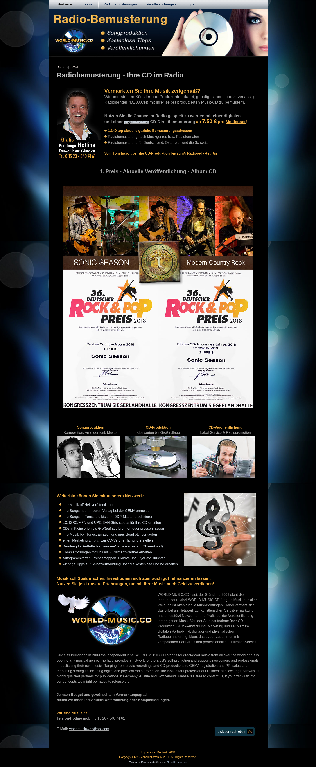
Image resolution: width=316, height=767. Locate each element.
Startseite (64, 4)
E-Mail (74, 67)
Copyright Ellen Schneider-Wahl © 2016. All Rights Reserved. (158, 757)
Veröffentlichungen (161, 4)
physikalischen (136, 122)
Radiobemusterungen (120, 4)
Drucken (62, 67)
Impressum (148, 752)
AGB (172, 752)
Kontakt (87, 4)
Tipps (190, 4)
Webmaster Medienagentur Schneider (147, 762)
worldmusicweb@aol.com (89, 729)
